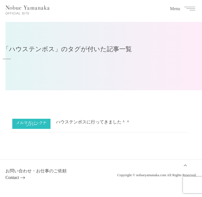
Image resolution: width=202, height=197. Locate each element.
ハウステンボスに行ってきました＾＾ (93, 122)
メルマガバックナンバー (31, 123)
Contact (12, 177)
